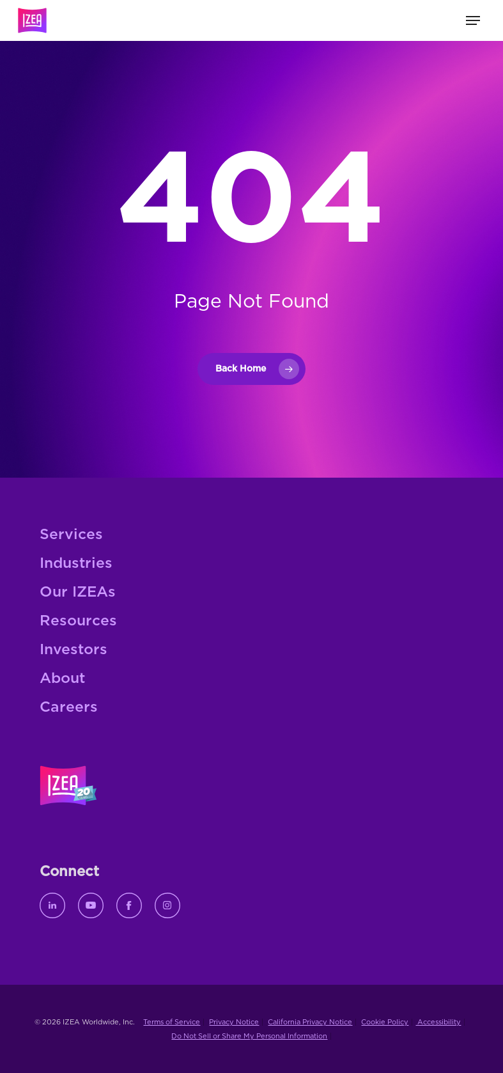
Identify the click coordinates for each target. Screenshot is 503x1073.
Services (71, 535)
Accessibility (438, 1022)
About (62, 678)
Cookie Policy (384, 1022)
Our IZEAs (78, 592)
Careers (69, 707)
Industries (76, 563)
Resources (78, 621)
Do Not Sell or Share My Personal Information (249, 1036)
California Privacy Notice (310, 1022)
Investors (73, 650)
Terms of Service (171, 1022)
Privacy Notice (234, 1022)
